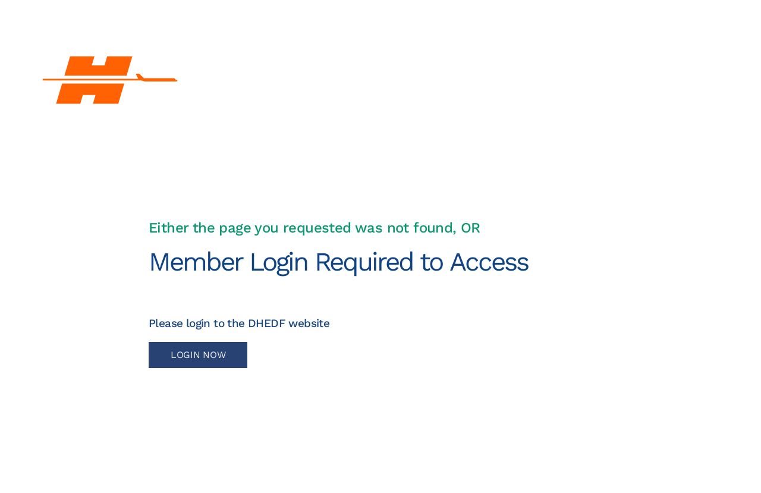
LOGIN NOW (198, 354)
